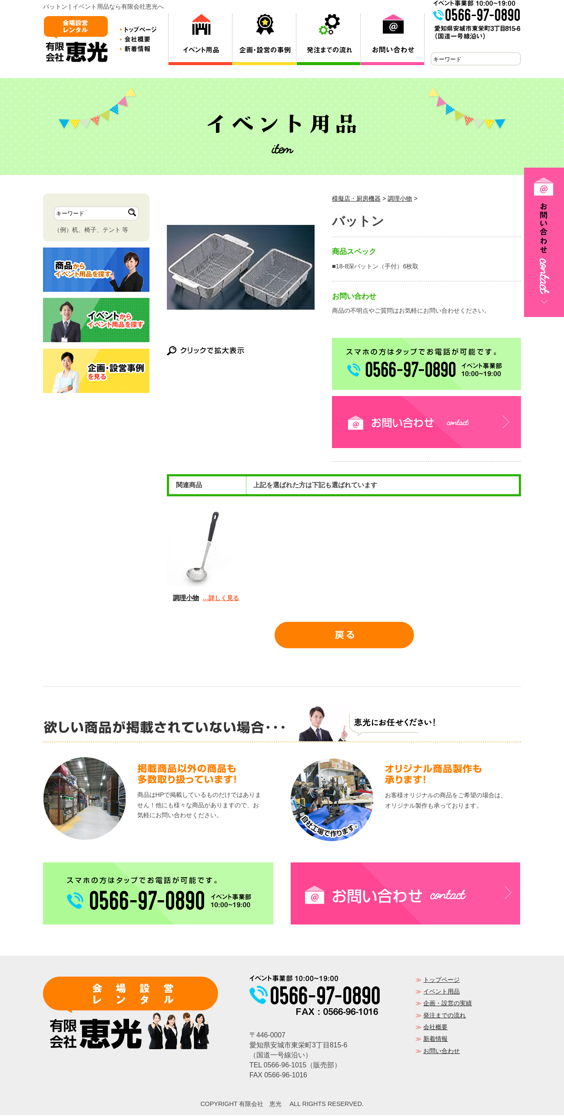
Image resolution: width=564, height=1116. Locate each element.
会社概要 (435, 1027)
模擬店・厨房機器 (356, 199)
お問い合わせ (441, 1051)
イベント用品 (441, 992)
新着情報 (435, 1039)
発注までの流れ (444, 1016)
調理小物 (400, 199)
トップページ (441, 980)
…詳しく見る (220, 598)
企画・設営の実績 (447, 1003)
